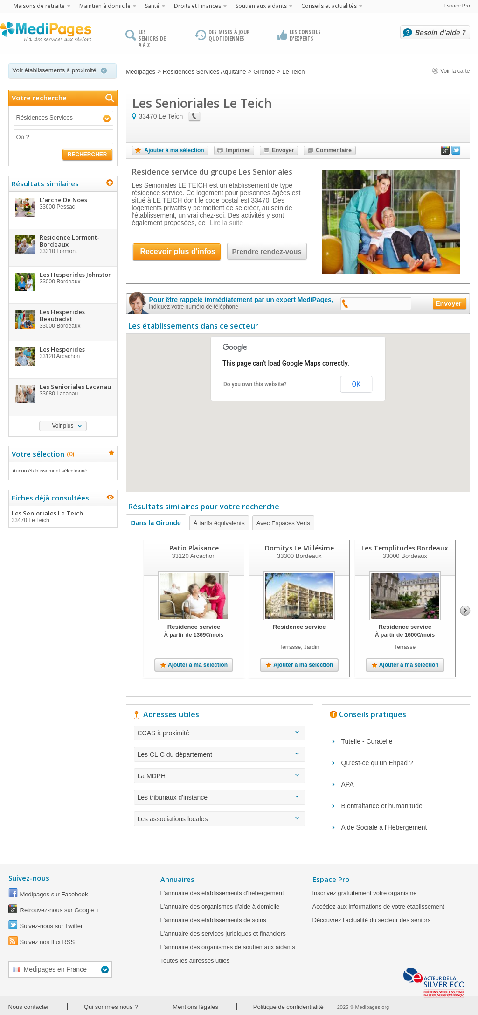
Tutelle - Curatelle (367, 741)
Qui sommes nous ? (111, 1006)
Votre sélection (42, 453)
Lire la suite (226, 222)
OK (356, 384)
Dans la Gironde (156, 523)
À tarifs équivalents (219, 523)
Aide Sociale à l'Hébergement (384, 827)
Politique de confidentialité (288, 1006)
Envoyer (283, 150)
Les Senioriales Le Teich (62, 516)
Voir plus (62, 426)
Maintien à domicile (105, 6)
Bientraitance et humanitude (382, 806)
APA (347, 784)
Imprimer (238, 150)
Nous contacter (28, 1006)
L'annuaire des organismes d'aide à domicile (220, 906)
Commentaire (334, 150)
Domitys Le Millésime (298, 547)
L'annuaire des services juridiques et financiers (223, 933)
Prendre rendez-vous (267, 251)
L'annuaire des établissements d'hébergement (222, 892)
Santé (152, 6)
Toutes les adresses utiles (195, 960)
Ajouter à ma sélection (174, 150)
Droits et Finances (197, 6)
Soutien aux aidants (261, 6)
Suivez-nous (28, 877)
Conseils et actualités (329, 6)
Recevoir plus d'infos (177, 251)
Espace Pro (456, 5)
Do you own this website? (255, 384)
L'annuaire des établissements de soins (213, 919)
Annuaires (177, 879)
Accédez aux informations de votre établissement (378, 906)
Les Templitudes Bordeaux (404, 547)
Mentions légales (195, 1006)
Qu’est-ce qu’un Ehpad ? (377, 763)
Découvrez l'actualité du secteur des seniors (371, 919)
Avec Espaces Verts (283, 523)
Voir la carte (451, 71)
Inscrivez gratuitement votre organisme (364, 892)
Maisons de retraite (39, 6)
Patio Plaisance (193, 547)
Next (465, 611)
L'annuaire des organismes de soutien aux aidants (227, 947)
